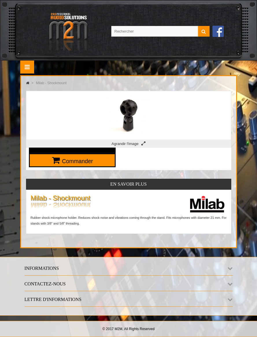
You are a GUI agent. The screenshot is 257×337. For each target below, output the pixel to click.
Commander (77, 161)
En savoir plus (128, 184)
